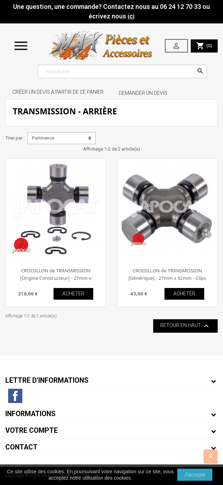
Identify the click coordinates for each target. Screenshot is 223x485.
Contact (21, 447)
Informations (30, 414)
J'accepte (194, 475)
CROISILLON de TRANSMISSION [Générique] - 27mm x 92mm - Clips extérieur (167, 278)
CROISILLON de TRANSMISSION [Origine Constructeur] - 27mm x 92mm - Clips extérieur (55, 278)
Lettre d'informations (47, 380)
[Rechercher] (122, 71)
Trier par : (14, 138)
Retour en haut (185, 326)
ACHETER (73, 293)
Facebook (15, 396)
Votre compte (31, 430)
